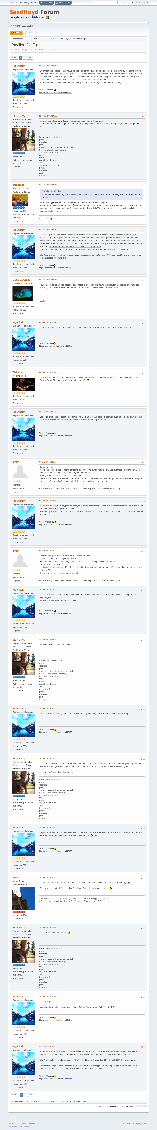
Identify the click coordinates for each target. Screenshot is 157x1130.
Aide (124, 1124)
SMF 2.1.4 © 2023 (14, 1124)
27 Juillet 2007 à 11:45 (48, 230)
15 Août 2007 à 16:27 (47, 708)
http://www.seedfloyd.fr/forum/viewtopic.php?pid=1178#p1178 (87, 1007)
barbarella (18, 185)
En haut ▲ (145, 1124)
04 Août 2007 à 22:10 (47, 462)
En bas (14, 58)
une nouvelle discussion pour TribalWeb (66, 882)
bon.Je (130, 478)
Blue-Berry (18, 116)
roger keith (18, 66)
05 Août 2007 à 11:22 (47, 501)
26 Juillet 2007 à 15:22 (48, 66)
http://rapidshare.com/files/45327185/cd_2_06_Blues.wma (75, 246)
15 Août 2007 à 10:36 (47, 590)
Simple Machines (28, 1124)
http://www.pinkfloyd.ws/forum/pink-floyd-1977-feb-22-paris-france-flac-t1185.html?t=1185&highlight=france (88, 1060)
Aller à (101, 1107)
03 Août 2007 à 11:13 (47, 412)
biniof (15, 462)
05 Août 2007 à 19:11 (47, 551)
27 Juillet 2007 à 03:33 (48, 185)
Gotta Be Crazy (21, 280)
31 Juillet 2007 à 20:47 (48, 280)
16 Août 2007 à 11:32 (47, 827)
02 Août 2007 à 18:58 (47, 372)
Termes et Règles (133, 1124)
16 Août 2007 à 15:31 (47, 877)
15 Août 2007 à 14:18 (47, 640)
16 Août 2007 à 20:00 (47, 927)
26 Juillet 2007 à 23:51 (48, 116)
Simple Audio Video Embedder (19, 1127)
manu (15, 877)
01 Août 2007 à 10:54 (47, 322)
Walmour (17, 372)
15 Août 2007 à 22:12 (47, 758)
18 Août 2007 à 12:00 (47, 996)
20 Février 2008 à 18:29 (48, 1046)
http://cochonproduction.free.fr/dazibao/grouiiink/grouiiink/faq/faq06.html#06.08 (75, 255)
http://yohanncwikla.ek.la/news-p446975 (55, 92)
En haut (14, 1095)
